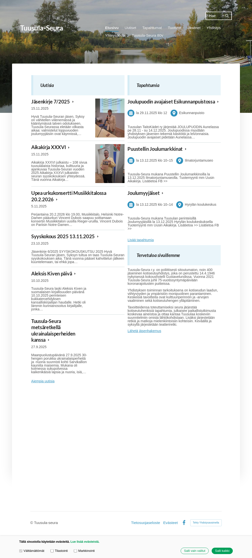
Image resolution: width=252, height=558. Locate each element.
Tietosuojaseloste (145, 522)
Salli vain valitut (194, 551)
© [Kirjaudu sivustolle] (32, 523)
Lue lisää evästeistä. (84, 541)
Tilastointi (59, 551)
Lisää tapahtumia (140, 240)
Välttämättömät (31, 551)
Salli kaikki (222, 551)
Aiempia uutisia (43, 381)
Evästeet (170, 522)
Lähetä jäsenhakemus (144, 331)
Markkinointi (84, 551)
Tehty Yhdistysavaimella (206, 522)
